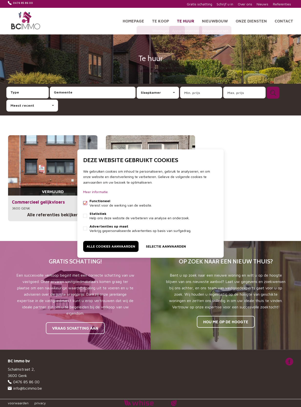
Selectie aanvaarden (166, 246)
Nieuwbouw (215, 20)
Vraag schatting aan (75, 328)
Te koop (160, 20)
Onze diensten (251, 20)
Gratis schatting (194, 4)
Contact (284, 20)
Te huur (185, 20)
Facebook (289, 361)
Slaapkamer (151, 92)
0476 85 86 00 (26, 4)
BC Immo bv (19, 361)
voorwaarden (18, 403)
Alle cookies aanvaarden (111, 246)
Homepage (133, 20)
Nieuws (260, 4)
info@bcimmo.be (27, 388)
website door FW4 (174, 403)
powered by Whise (144, 403)
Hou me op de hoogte (225, 322)
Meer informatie (95, 192)
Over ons (242, 4)
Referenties (281, 4)
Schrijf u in (221, 4)
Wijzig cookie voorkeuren (164, 361)
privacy (40, 403)
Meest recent (22, 105)
